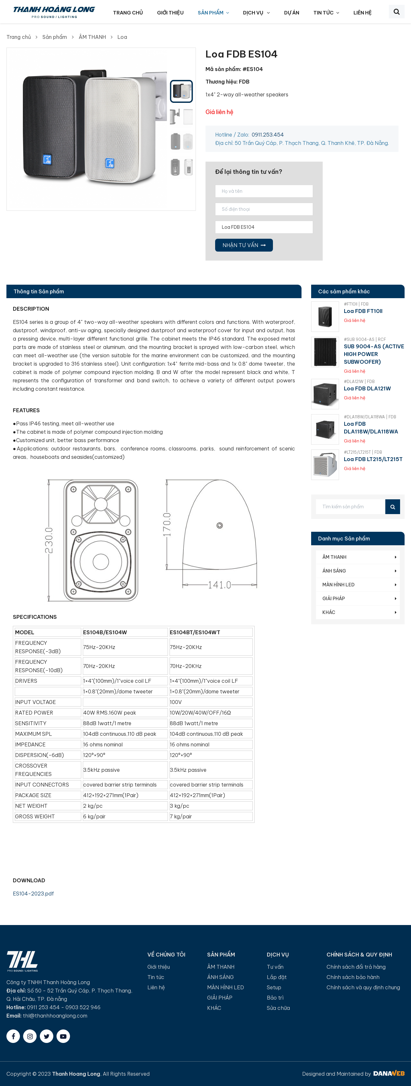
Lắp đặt (277, 977)
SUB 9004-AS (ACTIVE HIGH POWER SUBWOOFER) (374, 354)
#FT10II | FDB (356, 304)
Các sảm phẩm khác (344, 291)
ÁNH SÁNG (334, 571)
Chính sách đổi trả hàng (356, 967)
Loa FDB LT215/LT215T (373, 459)
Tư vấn (275, 967)
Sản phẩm (54, 37)
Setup (274, 987)
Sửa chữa (278, 1008)
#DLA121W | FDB (359, 381)
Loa (122, 37)
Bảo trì (275, 997)
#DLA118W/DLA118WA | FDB (370, 416)
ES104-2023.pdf (33, 893)
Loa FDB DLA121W (367, 388)
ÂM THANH (92, 37)
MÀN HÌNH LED (338, 585)
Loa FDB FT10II (363, 311)
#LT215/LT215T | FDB (363, 452)
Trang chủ (18, 37)
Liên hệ (156, 987)
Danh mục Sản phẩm (344, 538)
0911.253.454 (268, 134)
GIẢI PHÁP (333, 598)
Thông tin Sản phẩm (38, 291)
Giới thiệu (158, 967)
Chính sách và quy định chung (363, 987)
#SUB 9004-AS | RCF (365, 339)
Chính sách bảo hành (353, 977)
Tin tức (155, 977)
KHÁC (328, 612)
